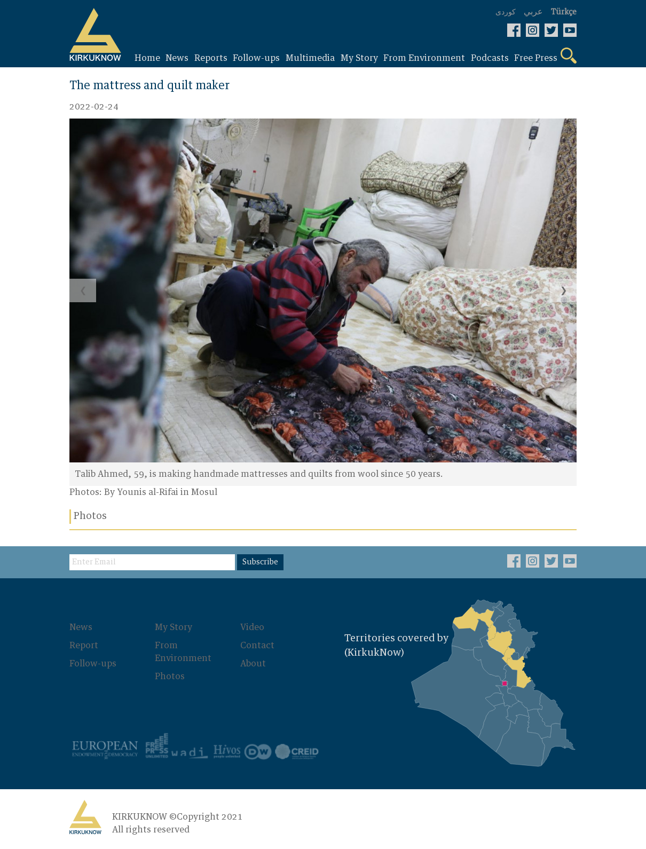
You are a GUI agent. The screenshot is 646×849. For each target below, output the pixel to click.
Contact (257, 645)
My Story (173, 627)
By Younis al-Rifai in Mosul (160, 492)
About (253, 663)
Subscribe (260, 562)
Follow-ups (92, 663)
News (80, 627)
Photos (170, 676)
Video (252, 627)
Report (83, 645)
